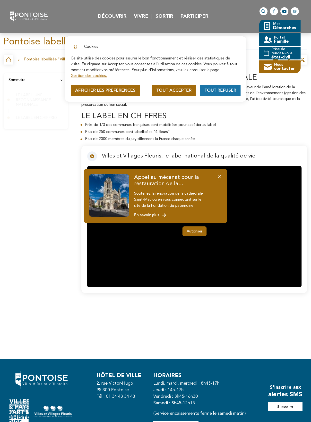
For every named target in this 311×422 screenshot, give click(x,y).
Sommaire (36, 80)
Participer (194, 16)
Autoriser (194, 231)
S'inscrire (285, 406)
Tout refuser (220, 90)
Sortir (164, 16)
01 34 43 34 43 (120, 396)
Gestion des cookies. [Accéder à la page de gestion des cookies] (89, 76)
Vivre (141, 16)
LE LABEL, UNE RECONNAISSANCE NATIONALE (33, 100)
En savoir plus (150, 215)
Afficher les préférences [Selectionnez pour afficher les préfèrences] (105, 90)
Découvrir (112, 16)
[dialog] (155, 69)
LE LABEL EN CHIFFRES (37, 118)
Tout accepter (173, 90)
